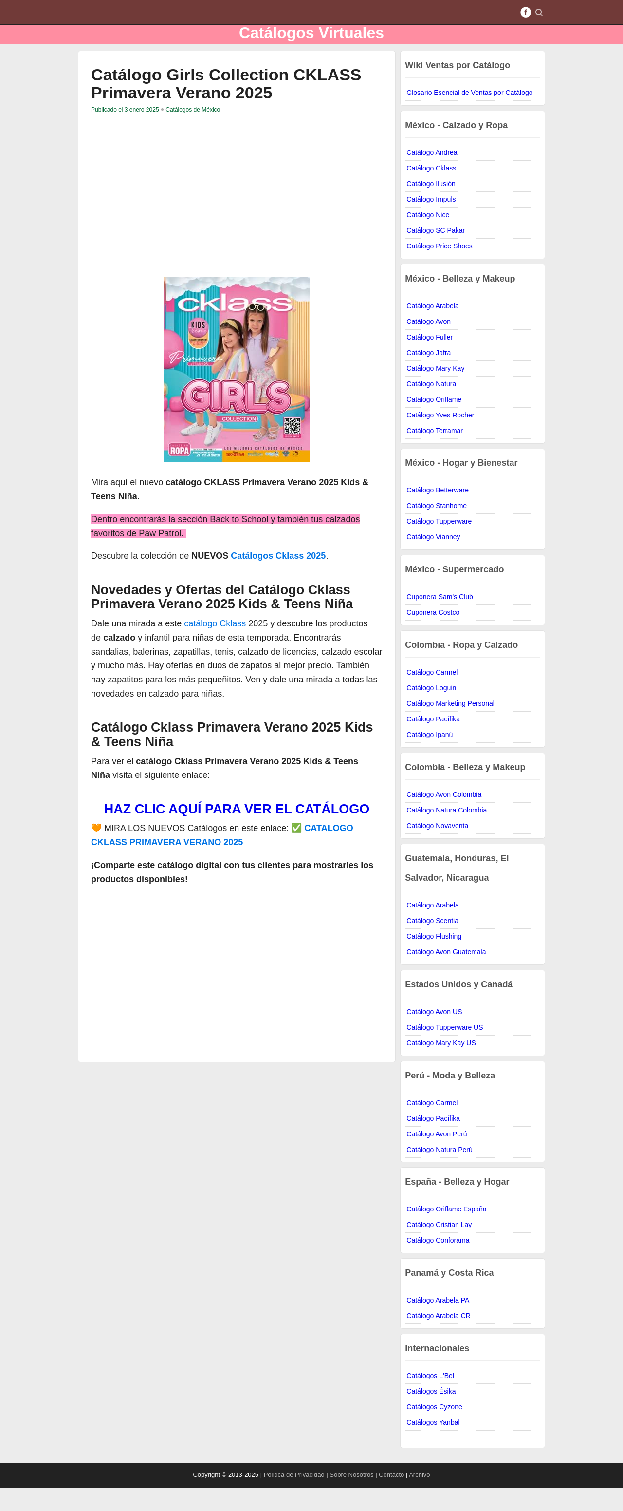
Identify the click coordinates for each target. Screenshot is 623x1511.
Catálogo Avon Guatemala (446, 975)
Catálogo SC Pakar (435, 254)
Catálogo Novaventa (437, 849)
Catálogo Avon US (434, 1035)
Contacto (391, 1498)
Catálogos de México (192, 133)
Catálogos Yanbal (432, 1446)
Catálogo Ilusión (430, 207)
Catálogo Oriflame (433, 423)
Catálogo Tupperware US (444, 1051)
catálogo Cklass (215, 647)
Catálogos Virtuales (311, 44)
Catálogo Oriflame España (446, 1232)
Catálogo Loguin (431, 711)
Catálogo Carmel (432, 695)
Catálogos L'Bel (430, 1399)
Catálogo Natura (431, 407)
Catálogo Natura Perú (439, 1173)
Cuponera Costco (432, 636)
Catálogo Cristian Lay (439, 1248)
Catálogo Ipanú (429, 758)
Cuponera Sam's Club (439, 620)
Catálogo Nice (427, 238)
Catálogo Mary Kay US (441, 1066)
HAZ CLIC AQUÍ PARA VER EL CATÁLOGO (237, 832)
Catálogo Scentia (432, 944)
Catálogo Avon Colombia (443, 818)
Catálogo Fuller (429, 360)
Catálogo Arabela (432, 329)
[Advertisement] (173, 218)
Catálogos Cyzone (434, 1430)
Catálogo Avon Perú (436, 1157)
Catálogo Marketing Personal (450, 727)
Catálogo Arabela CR (438, 1339)
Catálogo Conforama (437, 1263)
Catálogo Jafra (428, 376)
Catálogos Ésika (431, 1414)
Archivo (419, 1498)
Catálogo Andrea (431, 176)
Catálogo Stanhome (436, 529)
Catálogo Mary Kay (435, 392)
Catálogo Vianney (433, 560)
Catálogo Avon (428, 345)
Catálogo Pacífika (433, 742)
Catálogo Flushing (433, 959)
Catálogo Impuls (431, 223)
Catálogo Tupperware (439, 544)
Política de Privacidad (295, 1498)
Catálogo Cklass (431, 191)
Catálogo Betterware (437, 513)
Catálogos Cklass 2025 (278, 579)
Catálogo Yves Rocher (440, 438)
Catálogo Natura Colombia (446, 833)
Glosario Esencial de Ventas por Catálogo (469, 116)
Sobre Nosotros (352, 1498)
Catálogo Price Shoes (439, 269)
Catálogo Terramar (434, 454)
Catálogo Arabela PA (437, 1323)
